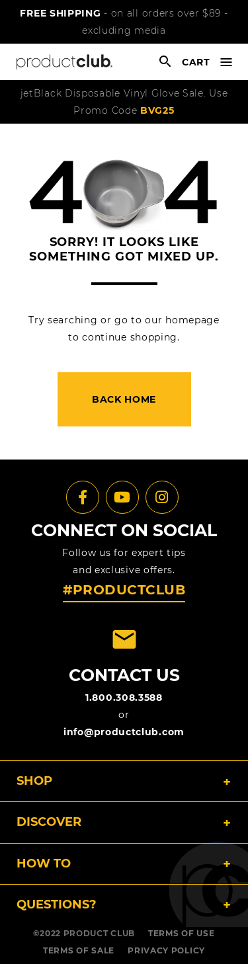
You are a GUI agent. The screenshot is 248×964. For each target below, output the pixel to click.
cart (196, 62)
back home (124, 399)
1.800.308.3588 (124, 697)
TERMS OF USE (181, 933)
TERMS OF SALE (78, 950)
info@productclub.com (124, 732)
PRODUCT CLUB (99, 933)
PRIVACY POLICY (166, 950)
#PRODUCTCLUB (124, 590)
